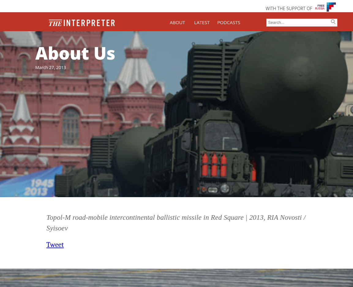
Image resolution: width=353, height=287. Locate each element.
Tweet (55, 245)
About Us (75, 52)
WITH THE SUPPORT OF (289, 8)
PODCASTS (228, 22)
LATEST (201, 22)
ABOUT (177, 22)
